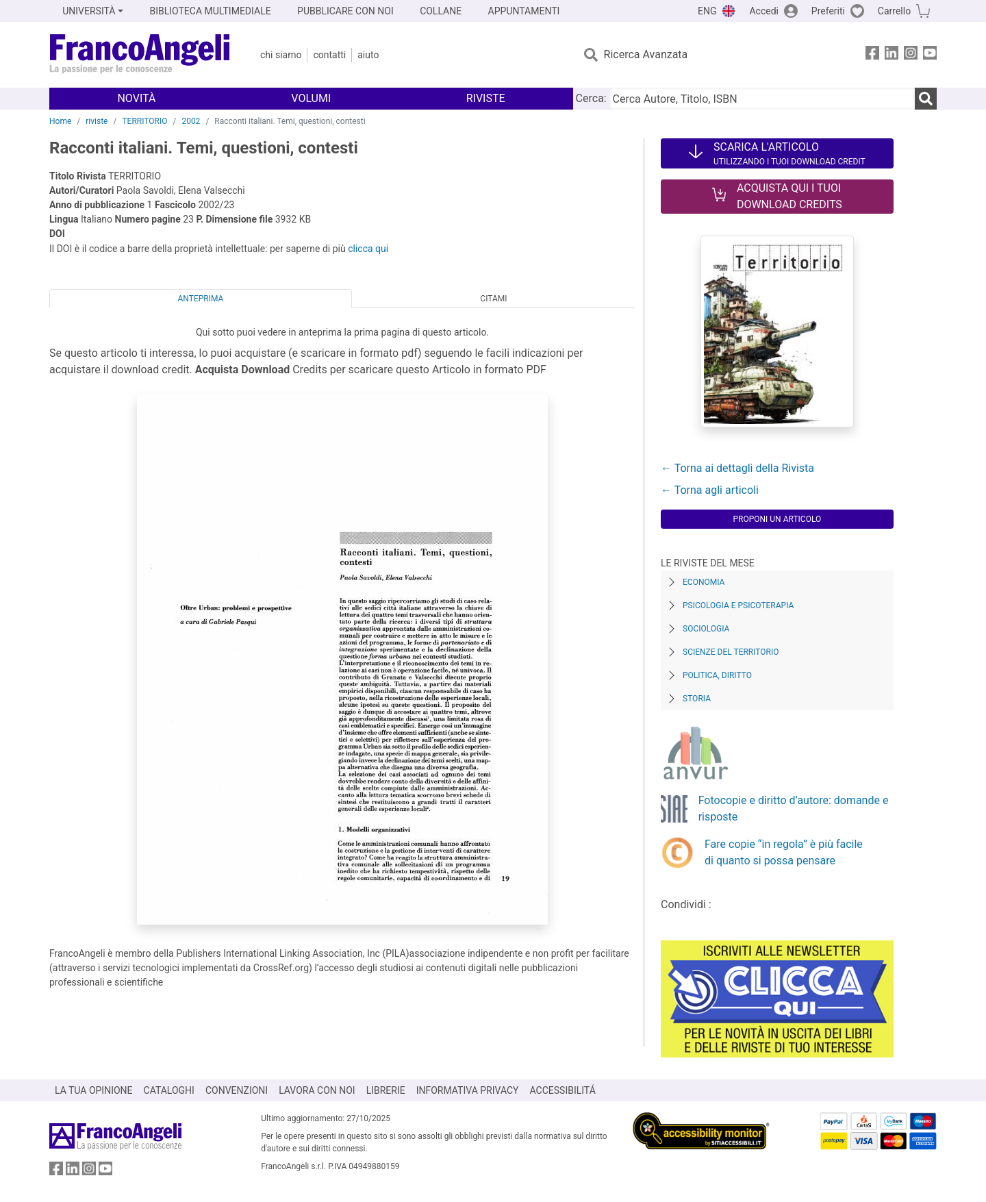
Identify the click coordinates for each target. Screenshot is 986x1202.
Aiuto (368, 54)
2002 (190, 121)
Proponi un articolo (777, 519)
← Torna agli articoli (710, 490)
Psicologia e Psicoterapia (738, 605)
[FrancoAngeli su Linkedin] (891, 55)
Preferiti (828, 10)
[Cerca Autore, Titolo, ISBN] (762, 99)
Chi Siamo (280, 54)
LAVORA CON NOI (317, 1090)
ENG (707, 10)
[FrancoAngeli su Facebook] (872, 55)
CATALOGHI (169, 1090)
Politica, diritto (717, 675)
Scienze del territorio (731, 652)
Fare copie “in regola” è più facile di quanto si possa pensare (784, 852)
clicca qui (368, 248)
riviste (97, 121)
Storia (697, 698)
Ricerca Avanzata (646, 54)
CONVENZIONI (236, 1090)
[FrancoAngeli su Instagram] (911, 55)
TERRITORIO (144, 121)
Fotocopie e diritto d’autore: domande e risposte (793, 808)
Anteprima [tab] (201, 298)
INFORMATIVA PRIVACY (467, 1090)
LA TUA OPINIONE (94, 1090)
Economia (703, 582)
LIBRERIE (385, 1090)
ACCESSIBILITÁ (563, 1090)
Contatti (329, 54)
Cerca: (591, 98)
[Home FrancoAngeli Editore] (140, 54)
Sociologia (706, 629)
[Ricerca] (926, 99)
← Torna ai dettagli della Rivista (737, 468)
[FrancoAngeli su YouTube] (930, 55)
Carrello (894, 10)
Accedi (764, 10)
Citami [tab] (493, 298)
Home (60, 121)
